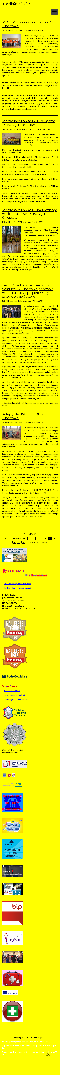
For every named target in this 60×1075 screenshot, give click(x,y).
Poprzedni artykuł (19, 550)
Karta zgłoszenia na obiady (15, 707)
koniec (44, 554)
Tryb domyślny (3, 3)
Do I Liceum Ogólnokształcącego (17, 595)
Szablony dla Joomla (22, 1049)
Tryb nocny (7, 3)
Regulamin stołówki (12, 702)
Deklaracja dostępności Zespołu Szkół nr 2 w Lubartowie (25, 1054)
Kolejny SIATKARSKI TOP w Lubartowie (22, 428)
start (7, 550)
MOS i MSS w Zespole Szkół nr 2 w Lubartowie (28, 36)
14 (14, 554)
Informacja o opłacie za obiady (16, 711)
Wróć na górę (48, 1067)
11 (45, 550)
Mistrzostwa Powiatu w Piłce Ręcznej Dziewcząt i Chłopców (29, 135)
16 (23, 554)
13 (54, 550)
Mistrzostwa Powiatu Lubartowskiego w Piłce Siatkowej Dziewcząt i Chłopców (29, 226)
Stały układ (22, 3)
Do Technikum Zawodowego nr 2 (17, 600)
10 (41, 550)
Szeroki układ (26, 3)
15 (18, 554)
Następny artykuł (33, 554)
